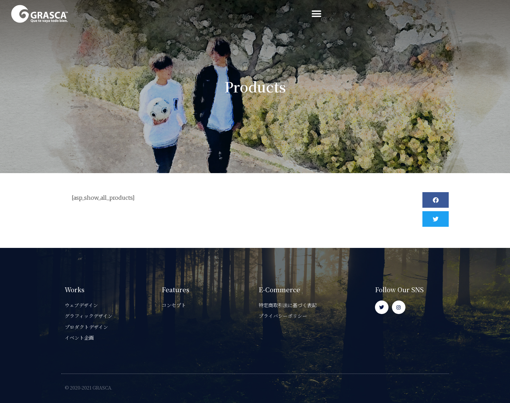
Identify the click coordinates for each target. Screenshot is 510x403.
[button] (492, 14)
